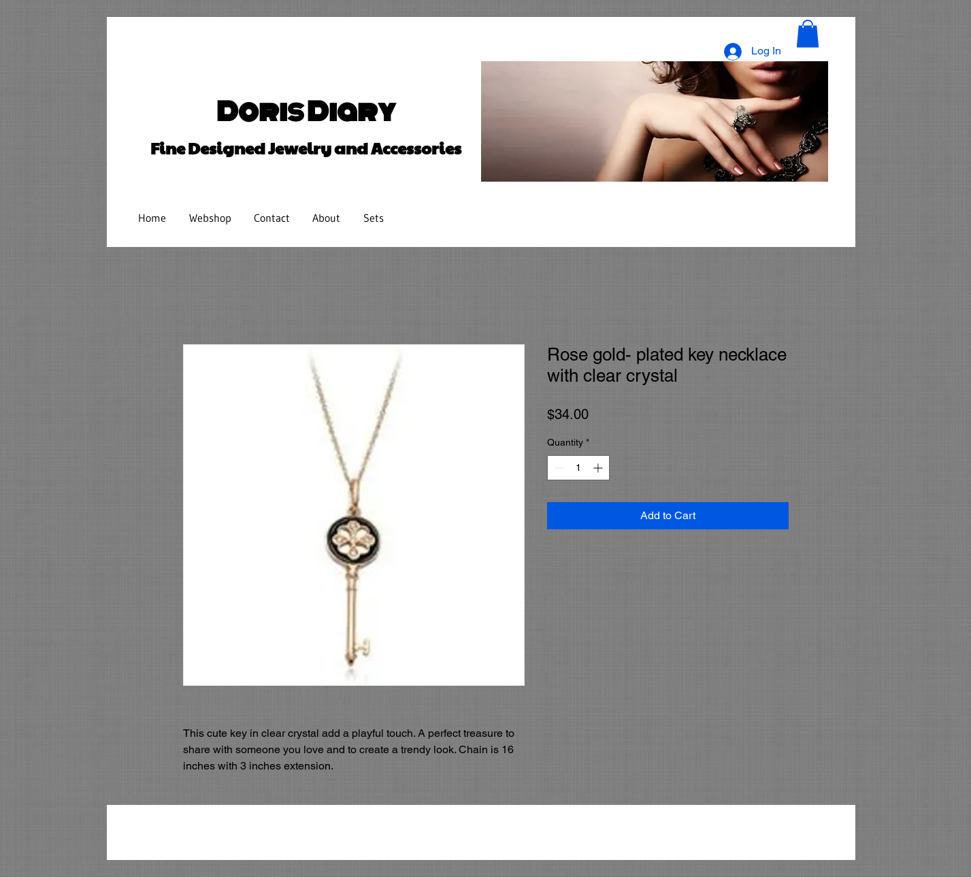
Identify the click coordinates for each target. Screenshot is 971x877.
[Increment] (599, 468)
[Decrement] (557, 468)
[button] (807, 34)
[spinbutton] (578, 468)
